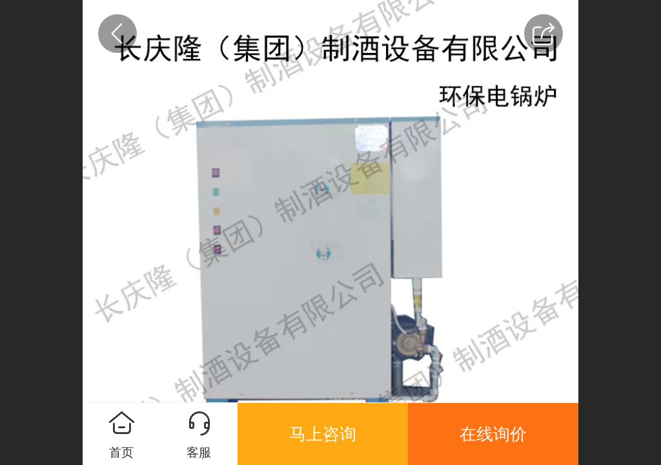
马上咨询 (322, 434)
